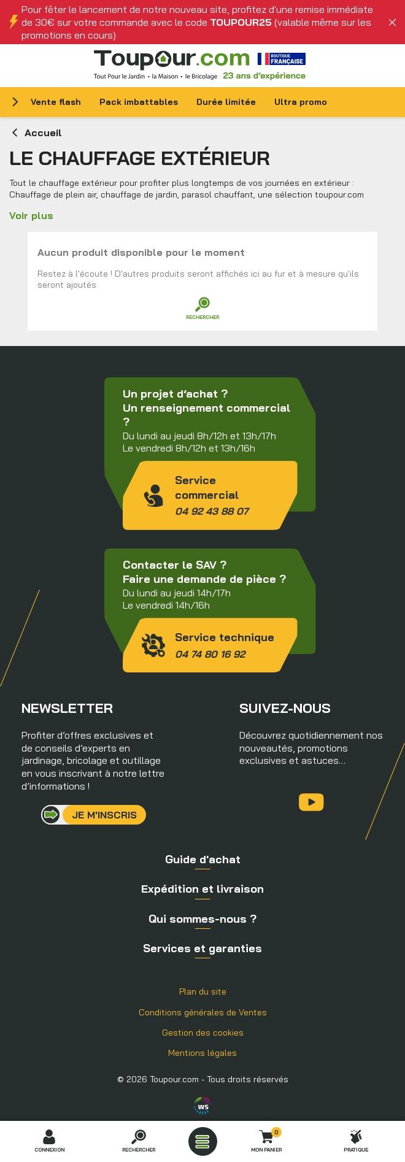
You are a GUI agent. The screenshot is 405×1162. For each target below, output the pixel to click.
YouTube (311, 802)
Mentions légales (202, 1052)
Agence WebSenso (202, 1105)
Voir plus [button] (31, 215)
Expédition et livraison (202, 889)
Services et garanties (202, 948)
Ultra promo (300, 101)
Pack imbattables (138, 101)
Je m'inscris (104, 815)
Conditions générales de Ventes (203, 1012)
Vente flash (56, 101)
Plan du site (202, 991)
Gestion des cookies (203, 1032)
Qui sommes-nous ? (202, 919)
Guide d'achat (203, 859)
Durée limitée (226, 101)
